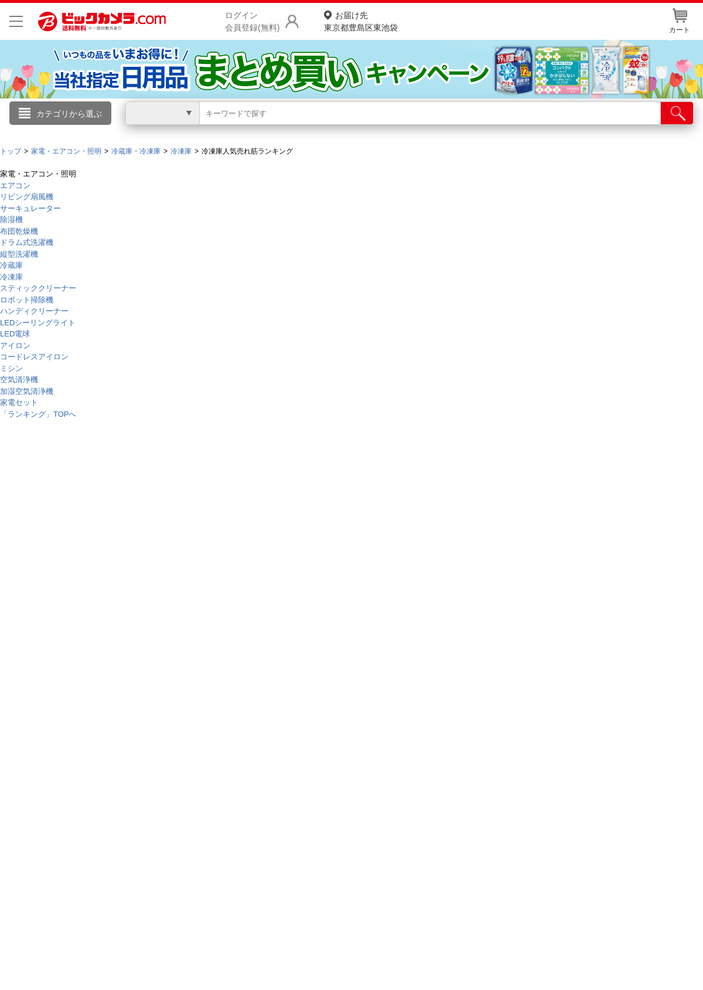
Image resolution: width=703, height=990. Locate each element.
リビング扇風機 (26, 196)
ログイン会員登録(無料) (252, 21)
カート (679, 21)
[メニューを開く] (16, 21)
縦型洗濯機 (19, 254)
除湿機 (11, 219)
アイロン (15, 345)
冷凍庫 (11, 277)
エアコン (15, 185)
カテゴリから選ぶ (69, 113)
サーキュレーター (30, 208)
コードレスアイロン (34, 356)
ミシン (11, 368)
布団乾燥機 (19, 231)
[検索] (677, 113)
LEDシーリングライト (38, 322)
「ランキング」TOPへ (38, 414)
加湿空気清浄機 (26, 391)
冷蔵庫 (11, 265)
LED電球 (15, 333)
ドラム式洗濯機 (26, 242)
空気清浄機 (19, 379)
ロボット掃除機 (26, 299)
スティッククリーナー (38, 288)
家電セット (19, 402)
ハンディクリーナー (34, 311)
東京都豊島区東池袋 (361, 20)
